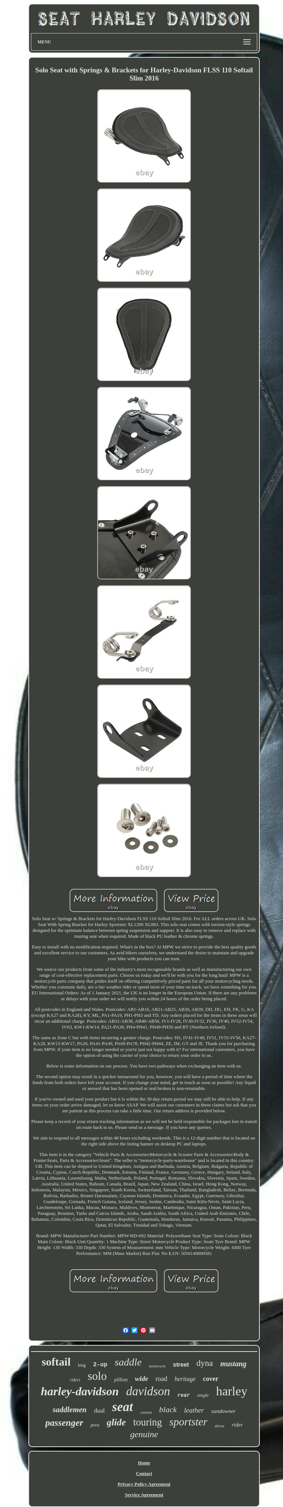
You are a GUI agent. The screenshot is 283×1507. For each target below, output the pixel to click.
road (161, 1378)
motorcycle (157, 1366)
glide (116, 1422)
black (168, 1409)
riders (75, 1379)
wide (141, 1378)
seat (122, 1407)
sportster (188, 1422)
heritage (185, 1378)
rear (184, 1395)
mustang (233, 1364)
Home (144, 1462)
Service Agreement (144, 1494)
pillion (121, 1379)
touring (147, 1422)
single (203, 1395)
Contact (144, 1473)
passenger (64, 1423)
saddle (128, 1362)
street (181, 1364)
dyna (204, 1363)
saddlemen (70, 1409)
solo (97, 1376)
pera (95, 1425)
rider (237, 1425)
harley (231, 1391)
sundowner (223, 1411)
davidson (148, 1391)
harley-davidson (80, 1391)
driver (219, 1426)
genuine (144, 1434)
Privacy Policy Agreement (144, 1484)
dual (99, 1410)
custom (146, 1412)
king (82, 1365)
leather (194, 1410)
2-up (100, 1364)
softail (56, 1362)
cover (211, 1378)
